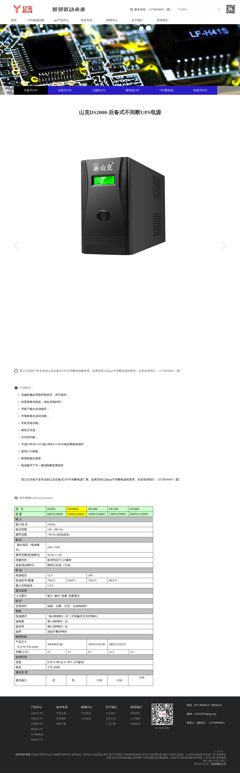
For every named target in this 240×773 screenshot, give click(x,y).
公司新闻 (86, 713)
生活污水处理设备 (152, 754)
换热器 (199, 754)
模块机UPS (132, 90)
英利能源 (221, 757)
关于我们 (137, 20)
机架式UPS (200, 90)
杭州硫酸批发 (150, 757)
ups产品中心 (61, 20)
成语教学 (138, 757)
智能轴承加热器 (133, 754)
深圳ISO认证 (46, 754)
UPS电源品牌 (36, 20)
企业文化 (111, 718)
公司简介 (111, 713)
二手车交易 (209, 757)
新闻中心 (112, 20)
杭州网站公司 (218, 764)
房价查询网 (186, 757)
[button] (16, 245)
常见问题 (61, 713)
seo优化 (190, 754)
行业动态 (86, 718)
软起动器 (98, 754)
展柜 (165, 754)
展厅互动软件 (116, 754)
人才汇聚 (111, 724)
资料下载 (61, 724)
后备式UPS (31, 90)
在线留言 (135, 724)
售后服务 (61, 718)
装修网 (57, 754)
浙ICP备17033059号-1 (214, 761)
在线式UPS (65, 90)
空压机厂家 (209, 754)
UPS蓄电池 (166, 90)
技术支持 (86, 20)
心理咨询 (174, 757)
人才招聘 (135, 718)
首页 (14, 20)
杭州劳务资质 (22, 754)
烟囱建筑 (163, 757)
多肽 (105, 754)
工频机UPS (98, 90)
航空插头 (77, 754)
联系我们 (162, 20)
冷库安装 (87, 754)
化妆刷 (34, 754)
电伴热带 (66, 754)
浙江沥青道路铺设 (122, 757)
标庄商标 (198, 757)
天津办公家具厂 (177, 754)
